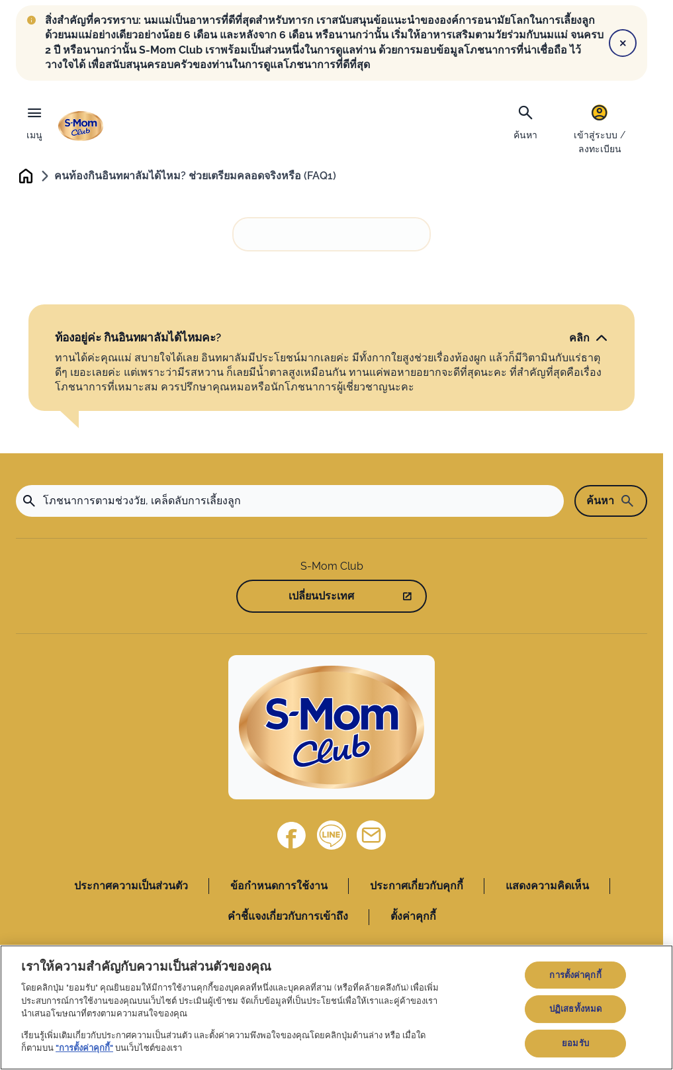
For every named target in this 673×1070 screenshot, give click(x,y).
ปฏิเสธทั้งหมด (575, 1009)
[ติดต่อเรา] (371, 837)
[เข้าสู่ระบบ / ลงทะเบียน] (599, 128)
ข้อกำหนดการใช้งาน (279, 887)
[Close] (623, 43)
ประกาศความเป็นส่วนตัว (131, 887)
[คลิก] (588, 339)
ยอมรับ (575, 1043)
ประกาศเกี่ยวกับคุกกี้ (416, 887)
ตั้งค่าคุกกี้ (413, 918)
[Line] (331, 837)
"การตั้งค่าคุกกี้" (84, 1048)
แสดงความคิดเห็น (547, 887)
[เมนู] (34, 120)
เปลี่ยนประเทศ (321, 598)
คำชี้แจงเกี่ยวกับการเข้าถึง (288, 918)
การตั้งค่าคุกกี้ (575, 975)
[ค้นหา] (525, 121)
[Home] (331, 729)
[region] (336, 1007)
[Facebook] (291, 837)
